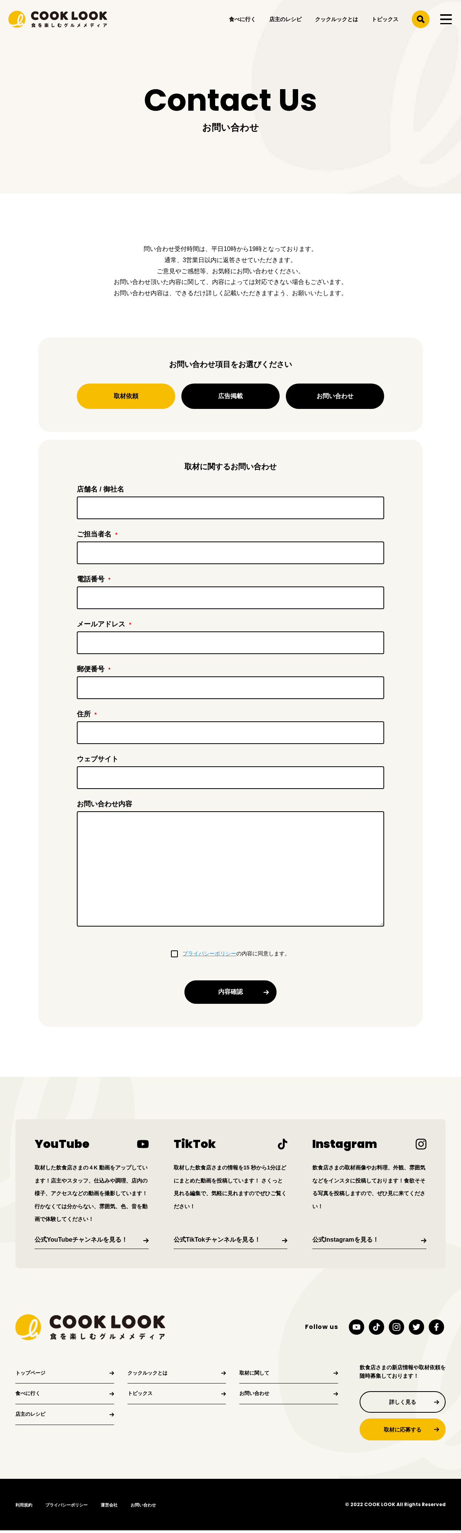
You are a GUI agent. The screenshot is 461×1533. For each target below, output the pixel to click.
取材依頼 (126, 396)
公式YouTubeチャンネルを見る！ (81, 1239)
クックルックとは (335, 22)
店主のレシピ (285, 22)
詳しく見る (402, 1403)
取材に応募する (402, 1431)
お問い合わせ (335, 396)
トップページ (31, 1374)
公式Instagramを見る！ (345, 1239)
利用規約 (24, 1507)
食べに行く (241, 22)
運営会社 (115, 1507)
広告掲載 (230, 396)
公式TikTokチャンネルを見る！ (217, 1239)
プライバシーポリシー (209, 953)
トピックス (384, 22)
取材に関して (255, 1374)
